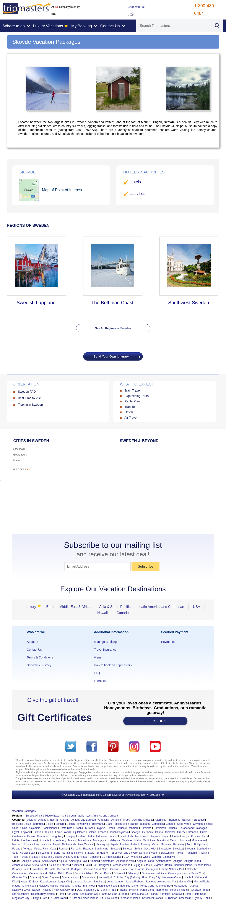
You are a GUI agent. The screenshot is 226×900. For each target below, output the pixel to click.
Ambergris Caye (78, 860)
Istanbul (188, 877)
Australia (137, 819)
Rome (61, 893)
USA (196, 607)
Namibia (46, 844)
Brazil (109, 823)
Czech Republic (116, 828)
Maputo (76, 885)
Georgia (135, 832)
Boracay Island (20, 869)
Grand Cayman (50, 877)
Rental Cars (133, 401)
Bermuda (38, 823)
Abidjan (26, 860)
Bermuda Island (183, 865)
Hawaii (102, 613)
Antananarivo (163, 860)
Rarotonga (162, 889)
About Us (33, 642)
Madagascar (100, 840)
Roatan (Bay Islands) (43, 893)
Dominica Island (84, 873)
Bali (95, 865)
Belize (27, 823)
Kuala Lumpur (48, 881)
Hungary (70, 836)
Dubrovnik (119, 873)
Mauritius (162, 840)
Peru (189, 844)
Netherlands (69, 844)
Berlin (168, 865)
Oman (155, 844)
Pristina (133, 889)
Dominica (146, 828)
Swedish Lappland (36, 302)
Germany (147, 832)
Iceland (82, 836)
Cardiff (140, 869)
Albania (32, 819)
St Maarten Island (130, 898)
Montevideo (180, 885)
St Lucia (89, 852)
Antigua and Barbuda (83, 819)
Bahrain (186, 819)
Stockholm (19, 449)
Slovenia (190, 848)
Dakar (52, 873)
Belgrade (158, 865)
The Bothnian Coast (112, 302)
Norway (145, 844)
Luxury (32, 607)
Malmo (17, 460)
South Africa (204, 848)
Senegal (127, 848)
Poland (16, 848)
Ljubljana (99, 881)
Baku (88, 865)
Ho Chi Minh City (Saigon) (125, 877)
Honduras (42, 836)
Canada (123, 613)
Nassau (46, 889)
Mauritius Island (129, 885)
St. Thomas (170, 898)
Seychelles (150, 848)
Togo (15, 856)
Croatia (79, 828)
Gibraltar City (20, 877)
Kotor (24, 881)
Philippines (200, 844)
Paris (113, 889)
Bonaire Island (202, 865)
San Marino (101, 848)
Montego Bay (164, 885)
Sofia (44, 898)
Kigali (15, 881)
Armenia (116, 819)
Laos (205, 836)
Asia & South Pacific (114, 607)
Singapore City (20, 898)
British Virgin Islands (126, 823)
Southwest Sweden (188, 302)
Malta (137, 840)
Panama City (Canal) (96, 889)
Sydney (197, 898)
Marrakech (89, 885)
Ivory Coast (141, 836)
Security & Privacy (39, 665)
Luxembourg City (167, 881)
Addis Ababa (49, 860)
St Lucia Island (108, 898)
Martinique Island (107, 885)
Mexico (174, 840)
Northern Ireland (129, 844)
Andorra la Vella (125, 860)
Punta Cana (147, 889)
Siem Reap (199, 893)
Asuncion (54, 865)
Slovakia (178, 848)
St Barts (55, 852)
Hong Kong (56, 836)
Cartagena (152, 869)
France (102, 832)
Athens (66, 865)
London (119, 881)
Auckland (77, 865)
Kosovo (195, 836)
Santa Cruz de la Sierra (114, 893)
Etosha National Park (154, 873)
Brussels (50, 869)
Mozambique (31, 844)
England (26, 832)
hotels (135, 182)
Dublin (108, 873)
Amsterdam (107, 860)
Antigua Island (192, 860)
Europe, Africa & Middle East (42, 815)
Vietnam (136, 856)
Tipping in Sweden (30, 404)
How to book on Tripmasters (113, 665)
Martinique (149, 840)
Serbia (138, 848)
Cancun (114, 869)
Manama (65, 885)
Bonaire (60, 823)
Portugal (27, 848)
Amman (94, 860)
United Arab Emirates (75, 856)
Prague (123, 889)
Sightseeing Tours (137, 396)
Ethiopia (48, 832)
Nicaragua (102, 844)
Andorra (53, 819)
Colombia (34, 828)
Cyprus (101, 828)
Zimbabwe (169, 856)
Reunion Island (179, 889)
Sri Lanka (43, 852)
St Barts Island (58, 898)
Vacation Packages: (24, 811)
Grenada (193, 832)
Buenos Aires (92, 869)
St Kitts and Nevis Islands (83, 898)
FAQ (97, 673)
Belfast (147, 865)
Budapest (76, 869)
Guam (203, 832)
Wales (146, 856)
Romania (76, 848)
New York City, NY (64, 889)
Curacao (90, 828)
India (91, 836)
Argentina (103, 819)
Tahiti (207, 898)
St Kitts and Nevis (72, 852)
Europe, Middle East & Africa (68, 607)
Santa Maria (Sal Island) (144, 893)
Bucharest (63, 869)
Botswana (98, 823)
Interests (100, 681)
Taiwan (180, 852)
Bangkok (104, 865)
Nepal (56, 844)
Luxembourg (59, 840)
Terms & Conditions (40, 657)
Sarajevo (177, 893)
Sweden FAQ (27, 391)
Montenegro (199, 840)
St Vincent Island (152, 898)
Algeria (42, 819)
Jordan (176, 836)
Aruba (126, 819)
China (23, 828)
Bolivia (49, 823)
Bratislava (37, 869)
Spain (32, 852)
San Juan (72, 893)
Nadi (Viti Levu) (21, 889)
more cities (21, 469)
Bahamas (174, 819)
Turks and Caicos (51, 856)
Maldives (127, 840)
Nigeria (114, 844)
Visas (97, 657)
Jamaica (155, 836)
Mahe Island (29, 885)
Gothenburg (20, 454)
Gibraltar (170, 832)
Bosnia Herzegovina (78, 823)
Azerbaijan (161, 819)
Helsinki (103, 877)
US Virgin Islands (112, 856)
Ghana (159, 832)
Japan (165, 836)
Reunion (63, 848)
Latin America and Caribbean (161, 607)
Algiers (63, 860)
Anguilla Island (145, 860)
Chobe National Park (173, 869)
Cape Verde (184, 823)
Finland (92, 832)
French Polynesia (119, 832)
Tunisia (24, 856)
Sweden (153, 852)
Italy (130, 836)
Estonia (37, 832)
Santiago (165, 893)
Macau (72, 840)
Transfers (131, 406)
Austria (149, 819)
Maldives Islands (48, 885)
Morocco (17, 844)
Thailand (204, 852)
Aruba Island (39, 865)
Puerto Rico (41, 848)
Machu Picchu (202, 881)
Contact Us (34, 649)
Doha (69, 873)
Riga (205, 889)
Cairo (105, 869)
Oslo (79, 889)
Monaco (185, 840)
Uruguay (94, 856)
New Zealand (86, 844)
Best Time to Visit (29, 398)
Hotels (129, 412)
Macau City (185, 881)
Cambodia (158, 823)
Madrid (16, 885)
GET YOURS (155, 721)
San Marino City (89, 893)
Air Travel (130, 417)
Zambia (156, 856)
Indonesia (101, 836)
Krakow (33, 881)
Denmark (133, 828)
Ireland (113, 836)
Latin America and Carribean (102, 815)
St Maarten (102, 852)
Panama (166, 844)
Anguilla (64, 819)
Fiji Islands (79, 832)
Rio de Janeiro (20, 893)
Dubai (98, 873)
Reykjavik (195, 889)
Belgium (17, 823)
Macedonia (84, 840)
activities (137, 193)
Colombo (192, 869)
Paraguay (178, 844)
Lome (110, 881)
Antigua (177, 860)
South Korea (19, 852)
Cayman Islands (202, 823)
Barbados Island (121, 865)
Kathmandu (201, 877)
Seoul (188, 893)
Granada (35, 877)
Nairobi (36, 889)
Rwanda (88, 848)
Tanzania (191, 852)
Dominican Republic (165, 828)
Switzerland (167, 852)
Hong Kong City (151, 877)
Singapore (165, 848)
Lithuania (44, 840)
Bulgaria (145, 823)
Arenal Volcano (21, 865)
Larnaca (77, 881)
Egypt (15, 832)
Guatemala (18, 836)
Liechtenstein (29, 840)
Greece (181, 832)
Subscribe (145, 566)
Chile (15, 828)
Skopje (35, 898)
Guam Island (89, 877)
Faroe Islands (63, 832)
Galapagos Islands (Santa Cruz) (186, 873)
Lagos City (64, 881)
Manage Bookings (106, 642)
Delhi (61, 873)
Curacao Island (38, 873)
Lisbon (88, 881)
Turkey (34, 856)
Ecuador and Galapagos (193, 828)
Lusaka (150, 881)
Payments (167, 642)
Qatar (53, 848)
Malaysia (114, 840)
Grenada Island (71, 877)
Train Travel (132, 390)
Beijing (136, 865)
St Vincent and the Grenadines (129, 852)
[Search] (173, 26)
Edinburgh (134, 873)
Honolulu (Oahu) (171, 877)
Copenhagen (19, 873)
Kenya (185, 836)
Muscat (193, 885)
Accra (36, 860)
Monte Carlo (147, 885)
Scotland (115, 848)
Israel (123, 836)
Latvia (15, 840)
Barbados (199, 819)
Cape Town (127, 869)
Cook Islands (49, 828)
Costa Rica (66, 828)
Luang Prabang (135, 881)
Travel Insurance (105, 649)
